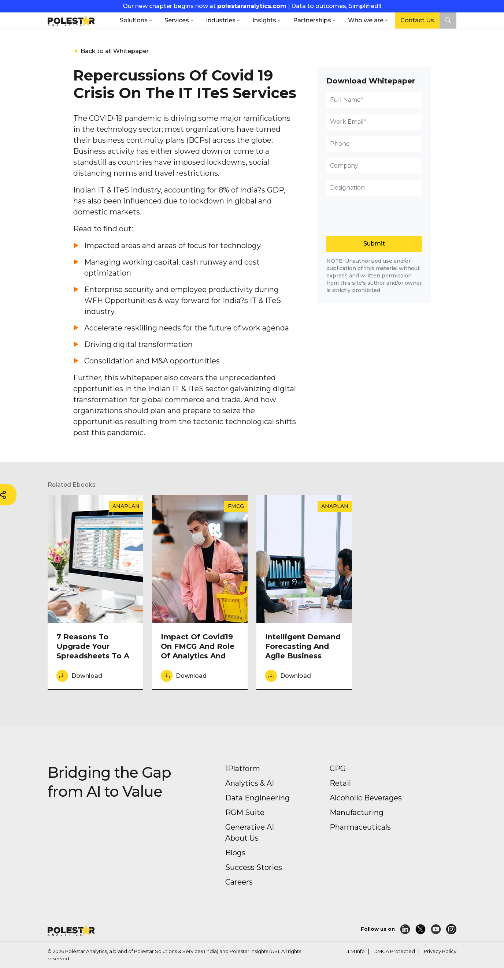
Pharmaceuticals (360, 827)
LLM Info (355, 951)
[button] (448, 20)
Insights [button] (264, 20)
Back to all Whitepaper (111, 51)
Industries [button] (221, 20)
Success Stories (253, 867)
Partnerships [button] (312, 20)
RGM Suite (244, 812)
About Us (242, 838)
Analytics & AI (249, 783)
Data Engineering (257, 797)
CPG (338, 768)
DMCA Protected (394, 951)
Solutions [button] (134, 20)
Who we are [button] (365, 20)
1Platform (242, 768)
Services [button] (176, 20)
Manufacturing (356, 812)
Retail (340, 783)
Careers (239, 882)
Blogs (235, 852)
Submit (374, 243)
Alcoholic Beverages (366, 797)
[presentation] (374, 214)
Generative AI (249, 827)
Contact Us (417, 20)
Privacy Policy (440, 951)
